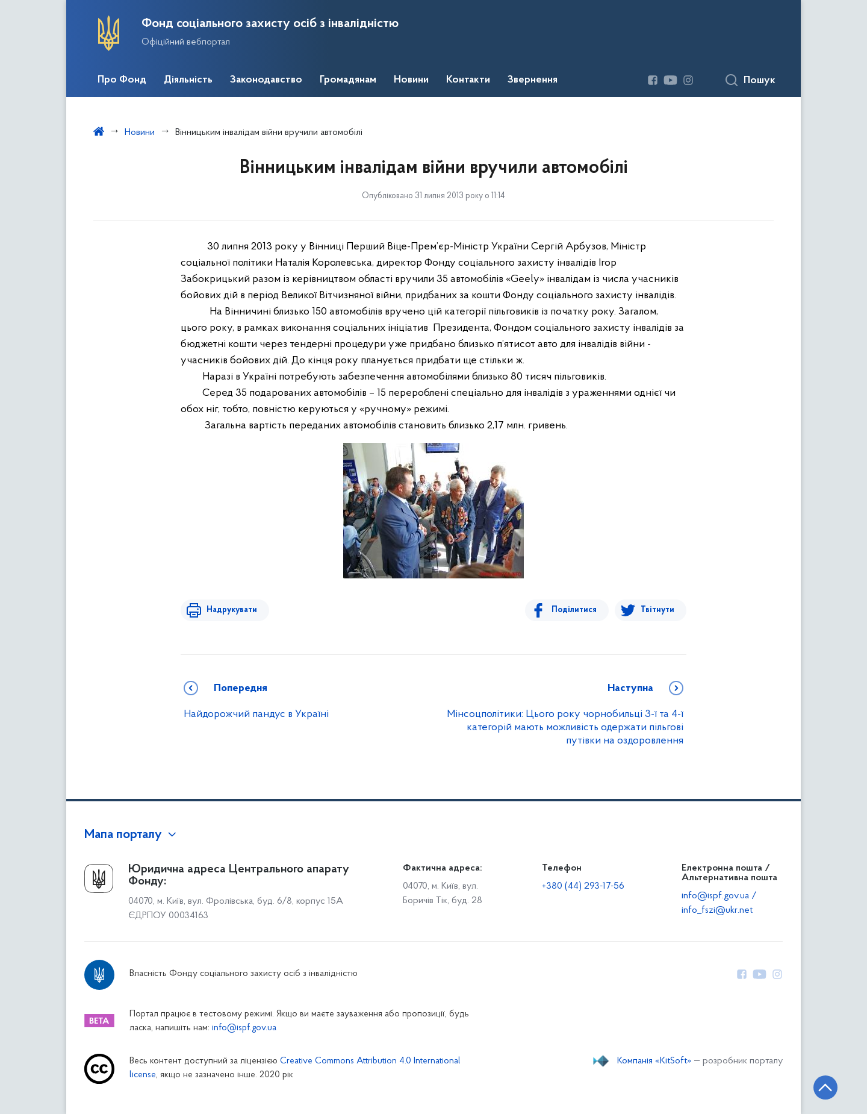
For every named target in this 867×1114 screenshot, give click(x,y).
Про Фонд (122, 80)
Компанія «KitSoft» (654, 1061)
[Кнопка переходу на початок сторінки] (822, 1087)
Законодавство (266, 80)
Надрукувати (230, 610)
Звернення (533, 80)
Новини (411, 80)
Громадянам (348, 80)
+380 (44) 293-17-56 (583, 886)
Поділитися (575, 610)
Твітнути (657, 610)
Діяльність (188, 80)
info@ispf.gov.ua (244, 1028)
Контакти (468, 80)
